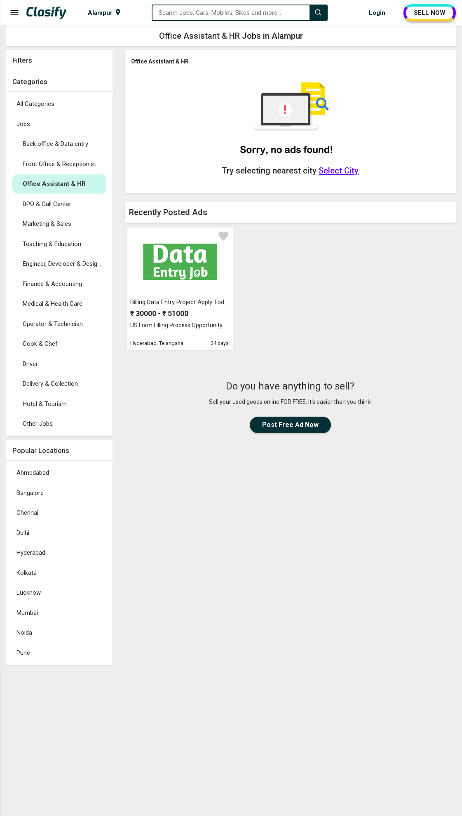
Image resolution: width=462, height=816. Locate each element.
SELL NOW (430, 12)
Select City (339, 171)
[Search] (318, 12)
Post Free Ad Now (290, 425)
